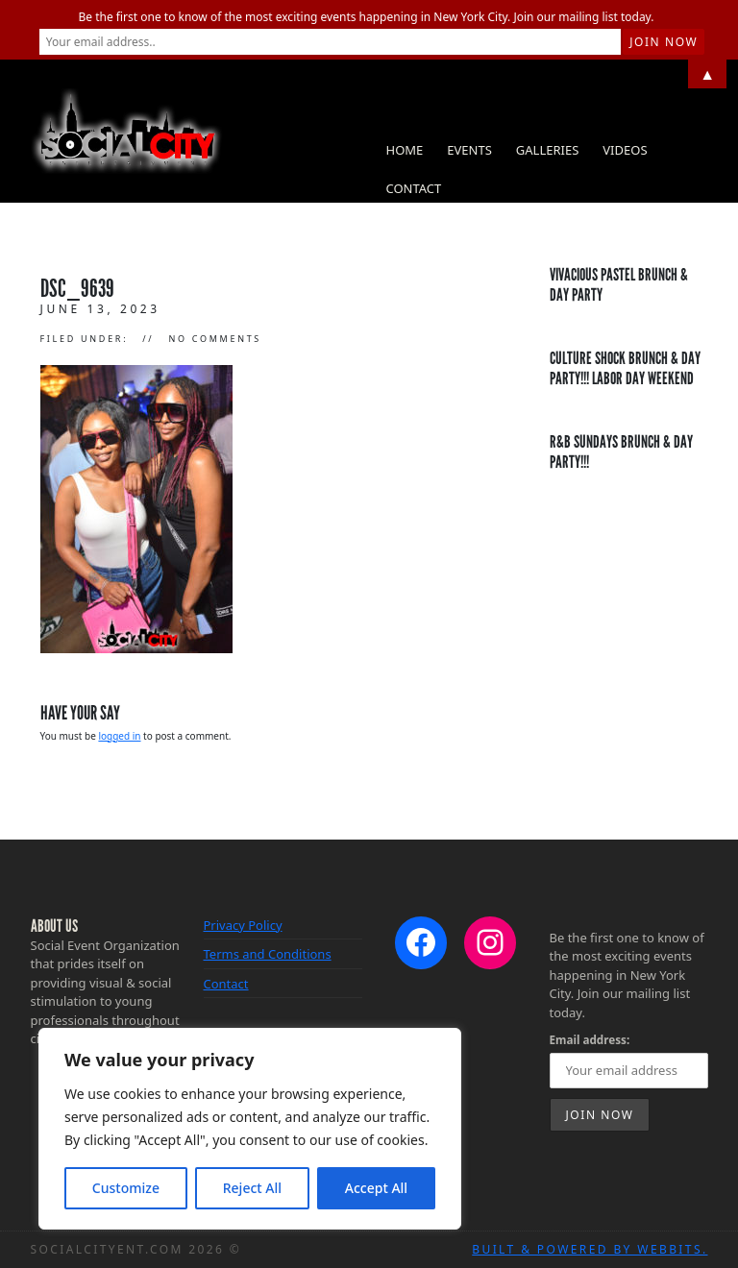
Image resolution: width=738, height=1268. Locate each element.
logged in (119, 736)
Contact (414, 188)
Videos (625, 149)
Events (469, 149)
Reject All (252, 1188)
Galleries (547, 149)
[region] (249, 1129)
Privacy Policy (243, 925)
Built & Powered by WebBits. (589, 1249)
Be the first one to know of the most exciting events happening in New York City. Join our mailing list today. (366, 17)
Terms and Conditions (268, 954)
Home (405, 149)
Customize (126, 1188)
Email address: (590, 1039)
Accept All (376, 1188)
